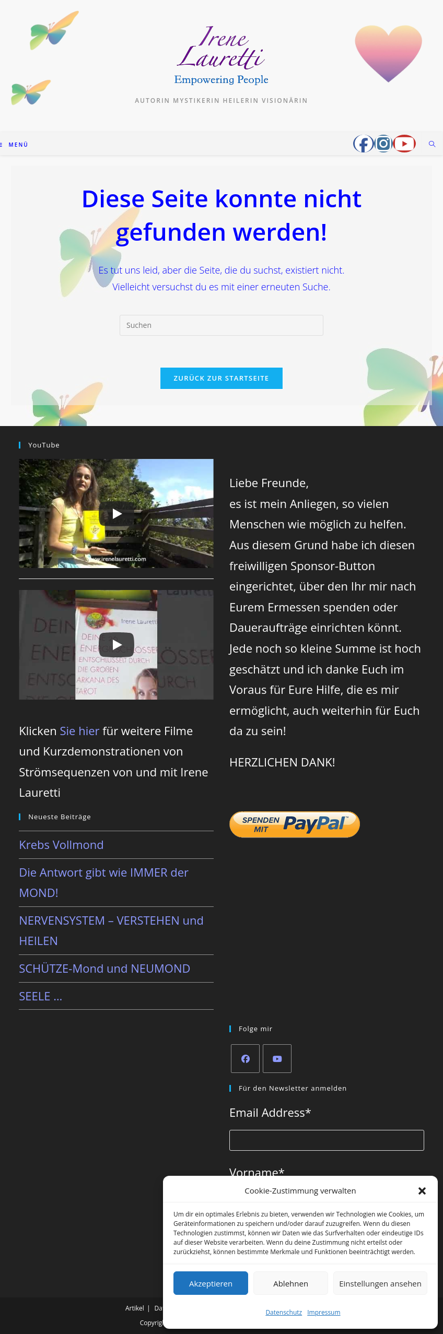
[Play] (116, 513)
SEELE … (40, 996)
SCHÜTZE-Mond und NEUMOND (104, 968)
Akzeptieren (210, 1283)
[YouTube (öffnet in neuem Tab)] (404, 143)
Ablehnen (290, 1283)
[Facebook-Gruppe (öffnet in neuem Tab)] (363, 143)
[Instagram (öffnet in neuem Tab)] (383, 143)
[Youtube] (277, 1058)
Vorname (257, 1172)
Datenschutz (283, 1312)
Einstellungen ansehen (380, 1283)
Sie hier (79, 730)
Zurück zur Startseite (222, 378)
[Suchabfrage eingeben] (221, 325)
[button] (422, 1191)
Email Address (270, 1112)
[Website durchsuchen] (432, 144)
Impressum (323, 1312)
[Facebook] (245, 1058)
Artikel (134, 1308)
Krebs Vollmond (61, 844)
